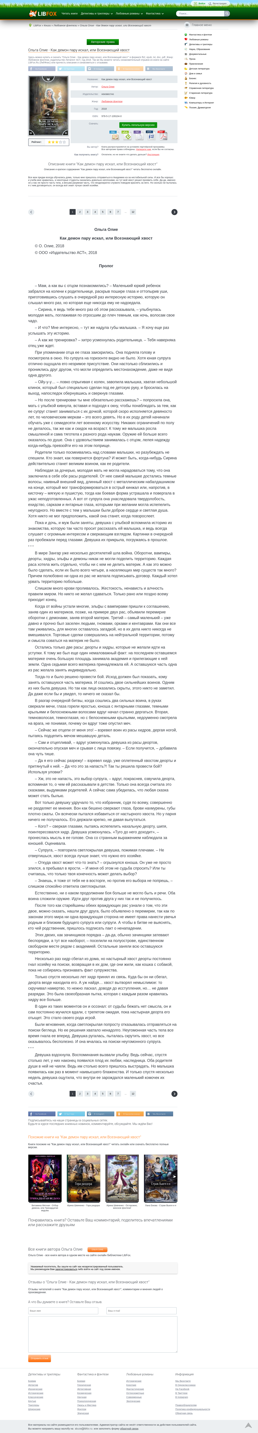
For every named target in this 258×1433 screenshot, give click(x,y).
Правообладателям (185, 1404)
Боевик (32, 1380)
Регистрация (219, 3)
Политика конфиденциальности (192, 1409)
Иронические (35, 1388)
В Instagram (100, 69)
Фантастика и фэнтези (200, 34)
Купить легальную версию (138, 125)
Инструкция (153, 154)
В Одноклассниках (133, 69)
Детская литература (199, 68)
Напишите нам (143, 149)
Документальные (197, 54)
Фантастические (135, 1388)
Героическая (84, 1384)
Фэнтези (81, 1409)
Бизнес (192, 78)
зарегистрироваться (66, 1269)
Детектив (33, 1384)
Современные (134, 1396)
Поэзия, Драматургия (200, 107)
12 (133, 212)
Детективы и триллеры (95, 13)
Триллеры (33, 1404)
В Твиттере (70, 69)
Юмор (192, 98)
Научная (81, 1396)
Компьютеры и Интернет (201, 102)
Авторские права (102, 42)
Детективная (84, 1388)
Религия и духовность (200, 83)
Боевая (81, 1380)
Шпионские (34, 1409)
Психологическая (86, 1400)
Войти (202, 3)
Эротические (133, 1400)
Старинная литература (200, 93)
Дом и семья (195, 73)
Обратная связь (184, 1413)
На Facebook (41, 69)
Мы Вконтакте (161, 69)
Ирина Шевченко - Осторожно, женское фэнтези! (122, 1207)
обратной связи (129, 1428)
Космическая (84, 1392)
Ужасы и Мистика (86, 1404)
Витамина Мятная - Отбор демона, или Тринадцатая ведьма (45, 1208)
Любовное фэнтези (112, 101)
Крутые (32, 1400)
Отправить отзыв (39, 1358)
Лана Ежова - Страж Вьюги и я (160, 1206)
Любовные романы (128, 13)
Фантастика (153, 13)
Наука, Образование (199, 49)
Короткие (131, 1384)
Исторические (36, 1392)
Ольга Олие (108, 86)
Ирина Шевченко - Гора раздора (83, 1206)
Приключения (196, 64)
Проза (192, 59)
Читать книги (70, 13)
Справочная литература (201, 88)
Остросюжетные (135, 1392)
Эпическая (83, 1413)
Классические (35, 1396)
